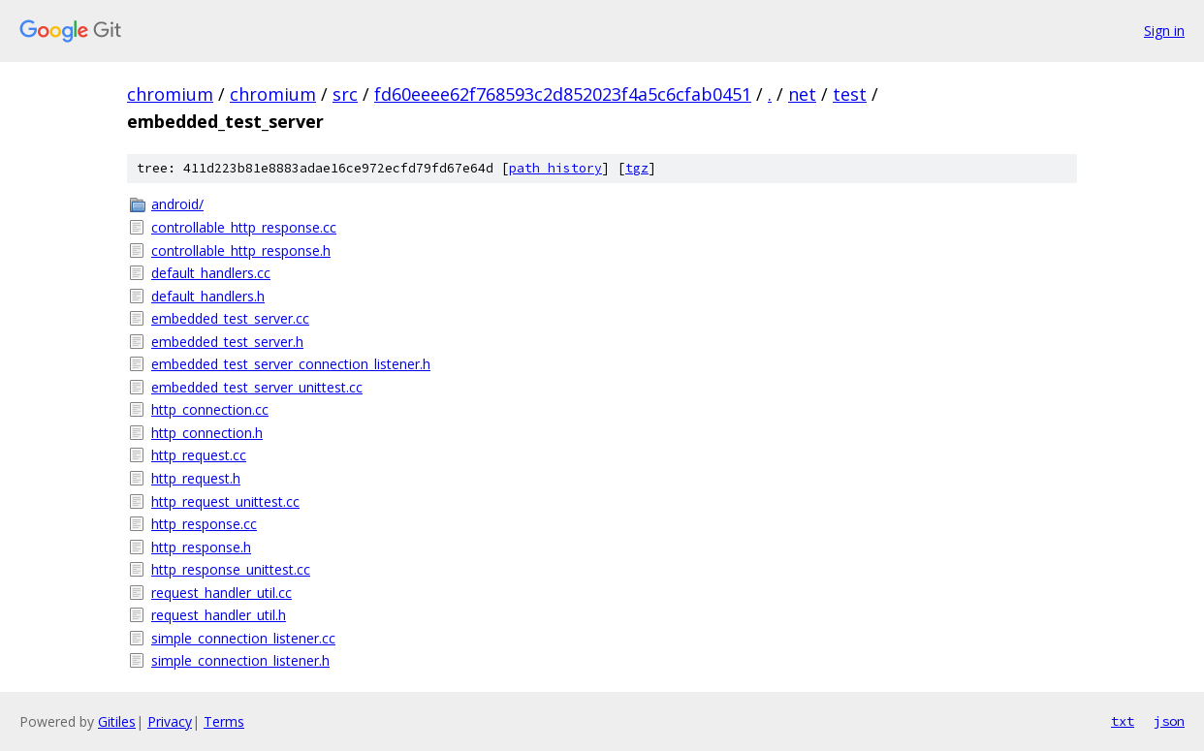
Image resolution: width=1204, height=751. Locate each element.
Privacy (169, 721)
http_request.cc (198, 455)
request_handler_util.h (218, 615)
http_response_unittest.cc (230, 569)
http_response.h (201, 547)
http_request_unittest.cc (225, 501)
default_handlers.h (208, 296)
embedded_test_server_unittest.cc (257, 387)
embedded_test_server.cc (230, 318)
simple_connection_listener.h (240, 660)
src (345, 94)
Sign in (1164, 30)
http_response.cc (204, 524)
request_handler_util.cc (221, 592)
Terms (224, 721)
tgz (637, 168)
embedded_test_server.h (227, 341)
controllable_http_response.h (241, 250)
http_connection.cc (210, 409)
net (802, 94)
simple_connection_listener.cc (243, 638)
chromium (170, 94)
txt (1122, 721)
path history (555, 168)
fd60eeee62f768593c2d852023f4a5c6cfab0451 (562, 94)
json (1169, 721)
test (850, 94)
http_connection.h (207, 432)
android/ (177, 204)
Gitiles (117, 721)
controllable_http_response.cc (243, 227)
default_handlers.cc (210, 273)
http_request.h (195, 478)
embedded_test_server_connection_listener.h (290, 364)
